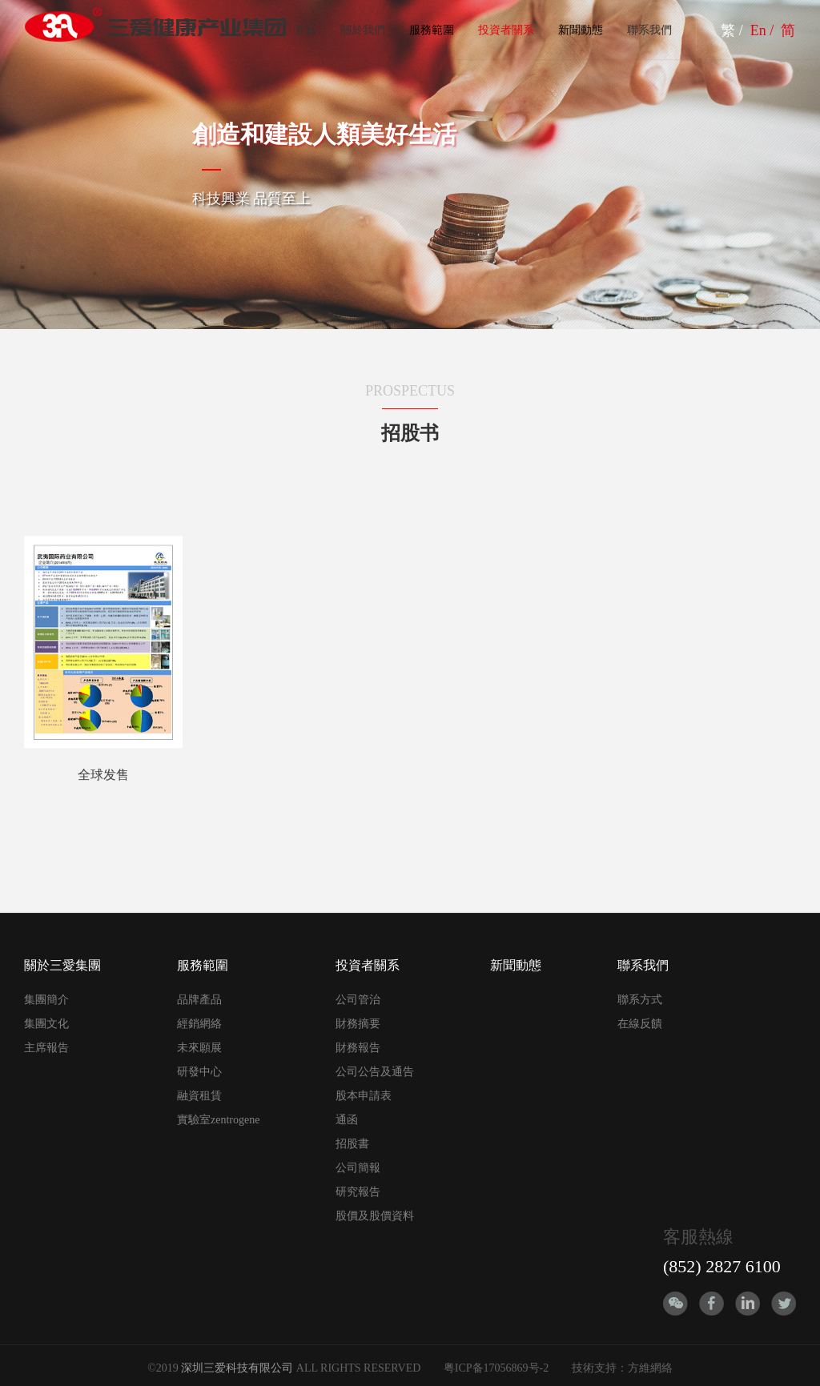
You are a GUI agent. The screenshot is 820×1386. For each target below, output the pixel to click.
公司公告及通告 (375, 1072)
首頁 (305, 30)
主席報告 (46, 1048)
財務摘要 (358, 1024)
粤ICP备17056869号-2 (496, 1368)
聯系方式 (639, 1000)
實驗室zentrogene (218, 1120)
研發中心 (199, 1072)
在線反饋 (639, 1024)
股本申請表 (364, 1096)
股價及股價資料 (375, 1216)
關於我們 (362, 30)
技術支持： (600, 1368)
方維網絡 (650, 1368)
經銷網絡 (199, 1024)
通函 (347, 1120)
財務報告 (358, 1048)
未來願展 (199, 1048)
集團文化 (46, 1024)
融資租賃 (199, 1096)
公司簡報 (358, 1168)
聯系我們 (649, 30)
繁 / (733, 30)
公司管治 (358, 1000)
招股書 (352, 1144)
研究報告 (358, 1192)
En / (764, 30)
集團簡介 (46, 1000)
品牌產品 (199, 1000)
